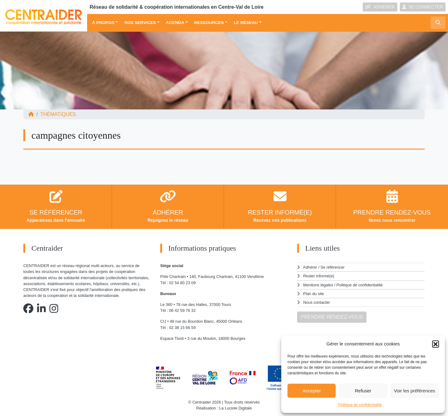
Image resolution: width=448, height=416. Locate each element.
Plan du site (313, 293)
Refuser (363, 390)
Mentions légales (318, 285)
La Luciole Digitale (235, 408)
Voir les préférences (414, 390)
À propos (103, 22)
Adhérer (310, 267)
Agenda (175, 22)
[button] (435, 344)
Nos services (140, 22)
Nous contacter (316, 302)
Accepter (311, 390)
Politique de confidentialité (359, 405)
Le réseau (246, 22)
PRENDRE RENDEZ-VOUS (332, 317)
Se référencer (332, 267)
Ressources (209, 22)
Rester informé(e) (318, 276)
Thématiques (58, 114)
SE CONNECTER (422, 6)
